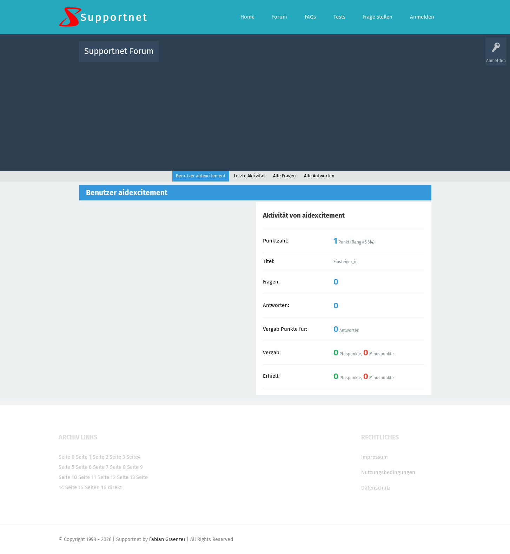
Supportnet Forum (119, 51)
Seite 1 (83, 457)
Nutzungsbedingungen (388, 472)
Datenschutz (376, 488)
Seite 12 (106, 477)
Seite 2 (100, 457)
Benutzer (342, 56)
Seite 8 (118, 467)
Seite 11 (87, 477)
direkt (115, 487)
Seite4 (133, 457)
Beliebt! (235, 56)
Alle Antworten (319, 175)
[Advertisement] (255, 115)
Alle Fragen (210, 56)
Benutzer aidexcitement (201, 175)
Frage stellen (370, 56)
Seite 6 (84, 467)
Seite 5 (66, 467)
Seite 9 (135, 467)
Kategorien (317, 56)
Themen (293, 56)
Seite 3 (117, 457)
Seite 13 (126, 477)
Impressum (374, 457)
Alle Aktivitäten (179, 56)
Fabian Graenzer (167, 539)
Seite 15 (74, 487)
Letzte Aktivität (249, 175)
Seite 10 (68, 477)
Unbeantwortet (264, 56)
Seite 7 (100, 467)
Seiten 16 (95, 487)
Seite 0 (66, 457)
